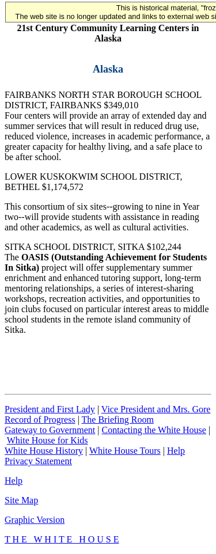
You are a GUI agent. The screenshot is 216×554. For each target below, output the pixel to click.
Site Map (21, 500)
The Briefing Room (118, 419)
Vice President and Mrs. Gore (156, 409)
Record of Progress (40, 419)
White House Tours (125, 451)
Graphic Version (35, 520)
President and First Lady (50, 409)
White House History (44, 451)
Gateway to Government (50, 430)
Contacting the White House (153, 430)
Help (176, 451)
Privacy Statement (38, 461)
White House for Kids (47, 440)
